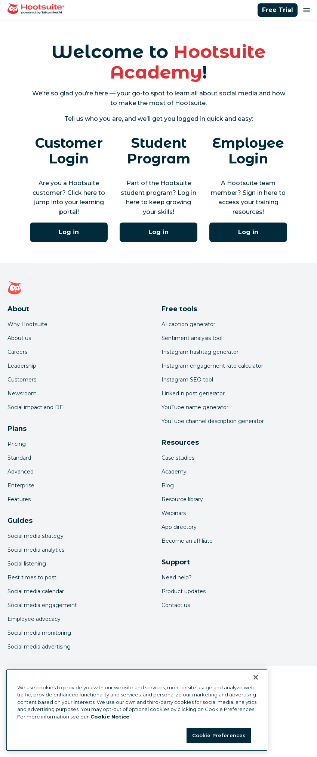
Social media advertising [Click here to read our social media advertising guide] (39, 646)
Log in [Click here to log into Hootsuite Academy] (69, 232)
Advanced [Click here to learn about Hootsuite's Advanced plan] (20, 471)
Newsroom (22, 393)
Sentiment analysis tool (191, 338)
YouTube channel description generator (212, 421)
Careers (17, 352)
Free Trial (277, 9)
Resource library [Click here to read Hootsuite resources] (182, 499)
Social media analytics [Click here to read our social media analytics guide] (35, 549)
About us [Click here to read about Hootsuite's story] (19, 338)
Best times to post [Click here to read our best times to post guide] (31, 577)
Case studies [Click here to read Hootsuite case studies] (177, 457)
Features (19, 499)
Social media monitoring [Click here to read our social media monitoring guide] (39, 632)
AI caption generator (188, 324)
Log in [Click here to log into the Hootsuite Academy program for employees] (248, 232)
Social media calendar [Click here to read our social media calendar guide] (35, 591)
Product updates (183, 591)
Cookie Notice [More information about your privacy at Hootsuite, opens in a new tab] (109, 717)
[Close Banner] (255, 677)
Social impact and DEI (36, 407)
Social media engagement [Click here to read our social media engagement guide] (42, 605)
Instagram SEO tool (187, 379)
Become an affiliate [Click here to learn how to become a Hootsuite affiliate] (187, 540)
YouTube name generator (194, 407)
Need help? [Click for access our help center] (176, 577)
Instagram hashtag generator (199, 352)
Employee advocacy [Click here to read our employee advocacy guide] (34, 619)
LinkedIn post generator (193, 393)
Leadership (21, 365)
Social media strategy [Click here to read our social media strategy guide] (35, 536)
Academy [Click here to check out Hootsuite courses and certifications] (174, 471)
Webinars (173, 513)
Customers (21, 379)
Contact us (175, 605)
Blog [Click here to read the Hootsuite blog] (167, 485)
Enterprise (20, 485)
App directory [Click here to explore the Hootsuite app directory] (179, 527)
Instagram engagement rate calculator (212, 365)
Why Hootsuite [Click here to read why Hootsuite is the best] (27, 324)
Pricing (16, 444)
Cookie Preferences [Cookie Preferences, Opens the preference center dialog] (219, 735)
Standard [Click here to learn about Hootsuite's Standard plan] (19, 457)
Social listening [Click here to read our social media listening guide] (26, 563)
